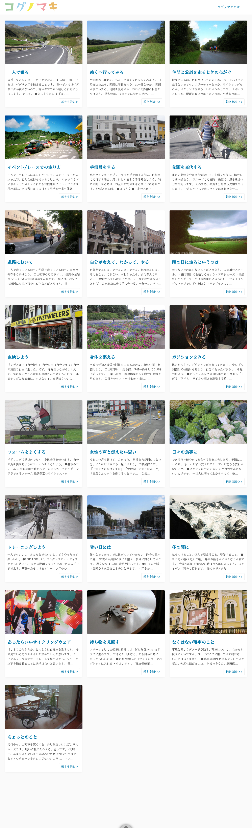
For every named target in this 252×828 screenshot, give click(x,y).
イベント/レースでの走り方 (34, 167)
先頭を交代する (187, 167)
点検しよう (18, 357)
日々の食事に (184, 452)
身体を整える (102, 357)
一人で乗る (18, 72)
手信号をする (102, 167)
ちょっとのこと (22, 737)
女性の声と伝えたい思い (113, 452)
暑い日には (100, 547)
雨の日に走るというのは (195, 262)
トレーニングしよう (26, 547)
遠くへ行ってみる (107, 72)
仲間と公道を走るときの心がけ (201, 72)
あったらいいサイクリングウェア (39, 642)
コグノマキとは (228, 7)
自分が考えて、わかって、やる (119, 262)
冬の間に (180, 547)
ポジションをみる (189, 357)
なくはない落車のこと (193, 642)
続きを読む (69, 101)
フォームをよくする (26, 452)
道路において (20, 262)
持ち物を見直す (104, 642)
